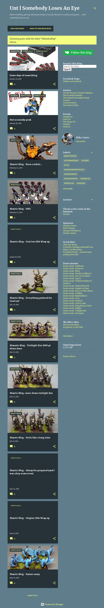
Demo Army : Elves (71, 271)
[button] (54, 84)
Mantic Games (69, 233)
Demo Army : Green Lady (74, 303)
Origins (66, 124)
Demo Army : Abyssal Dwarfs (76, 286)
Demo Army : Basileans (73, 266)
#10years (85, 160)
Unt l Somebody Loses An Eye (45, 8)
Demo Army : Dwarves (73, 268)
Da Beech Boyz (70, 103)
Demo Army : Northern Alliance (77, 273)
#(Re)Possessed (70, 156)
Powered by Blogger (52, 604)
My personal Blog (71, 324)
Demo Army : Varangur (73, 313)
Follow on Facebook (72, 81)
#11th (66, 165)
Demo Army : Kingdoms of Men (77, 306)
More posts (33, 595)
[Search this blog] (80, 66)
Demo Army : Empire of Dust (76, 288)
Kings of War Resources (39, 28)
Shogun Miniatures (72, 230)
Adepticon (67, 117)
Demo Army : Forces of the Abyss (78, 291)
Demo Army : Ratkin (72, 308)
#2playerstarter (70, 178)
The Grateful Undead (72, 95)
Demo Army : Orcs (71, 298)
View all (13, 42)
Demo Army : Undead (72, 301)
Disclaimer (68, 336)
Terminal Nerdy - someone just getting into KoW (77, 253)
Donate (66, 214)
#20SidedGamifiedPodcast (74, 169)
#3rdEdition (69, 183)
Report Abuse (69, 356)
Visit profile (80, 141)
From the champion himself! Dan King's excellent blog (78, 248)
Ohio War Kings (16, 28)
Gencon (66, 126)
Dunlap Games (69, 225)
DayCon (66, 119)
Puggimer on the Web (73, 327)
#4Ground (81, 183)
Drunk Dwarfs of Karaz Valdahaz (78, 93)
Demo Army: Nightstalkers (75, 296)
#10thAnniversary (71, 160)
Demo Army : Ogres (72, 278)
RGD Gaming (69, 228)
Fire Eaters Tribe (70, 105)
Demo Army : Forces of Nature (76, 276)
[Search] (95, 8)
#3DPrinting (85, 178)
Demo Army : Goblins (72, 293)
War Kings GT (69, 122)
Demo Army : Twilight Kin (74, 310)
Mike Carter (82, 137)
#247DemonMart (70, 174)
